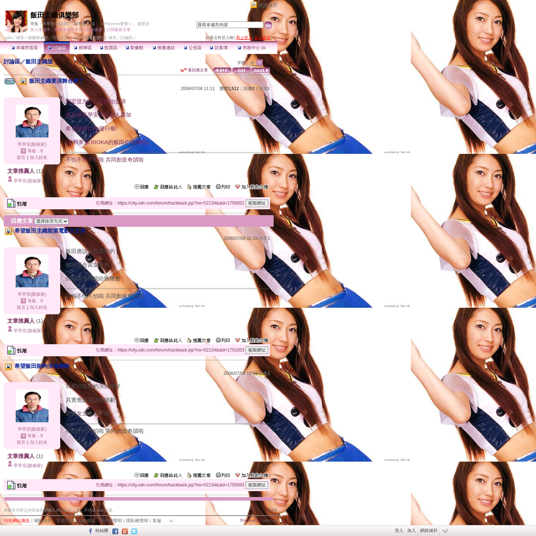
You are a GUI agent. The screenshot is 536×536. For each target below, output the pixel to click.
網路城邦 (267, 5)
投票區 (108, 47)
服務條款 (87, 520)
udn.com (269, 520)
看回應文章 (194, 70)
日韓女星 (60, 37)
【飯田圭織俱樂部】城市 (94, 37)
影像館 (134, 47)
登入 (399, 530)
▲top (272, 509)
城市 (20, 37)
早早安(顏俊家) (55, 24)
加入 (411, 530)
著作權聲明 (111, 520)
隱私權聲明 (137, 520)
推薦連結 (164, 47)
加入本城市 (40, 29)
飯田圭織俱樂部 (54, 15)
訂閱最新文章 (119, 29)
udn (8, 37)
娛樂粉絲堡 (38, 37)
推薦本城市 (64, 29)
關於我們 (43, 520)
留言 (21, 157)
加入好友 (38, 157)
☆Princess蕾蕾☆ (116, 24)
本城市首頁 (24, 47)
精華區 (83, 47)
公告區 (192, 47)
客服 (157, 520)
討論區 (57, 47)
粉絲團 (101, 530)
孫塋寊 (143, 24)
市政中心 (252, 47)
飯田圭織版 (39, 61)
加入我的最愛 (90, 29)
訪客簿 (218, 47)
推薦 (264, 88)
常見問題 (65, 520)
